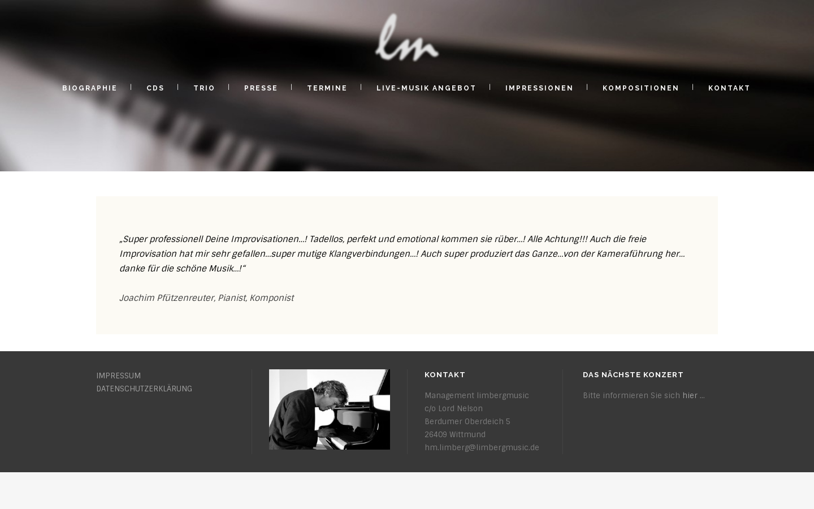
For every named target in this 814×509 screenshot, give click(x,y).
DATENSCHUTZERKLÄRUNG (144, 389)
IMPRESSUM (118, 376)
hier (690, 395)
